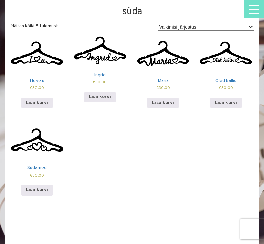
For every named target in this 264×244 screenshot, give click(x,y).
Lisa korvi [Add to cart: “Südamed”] (37, 190)
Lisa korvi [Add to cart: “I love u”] (37, 103)
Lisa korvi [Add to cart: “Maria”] (163, 103)
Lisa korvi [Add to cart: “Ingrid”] (100, 97)
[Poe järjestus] (206, 27)
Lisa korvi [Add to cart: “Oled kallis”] (226, 103)
